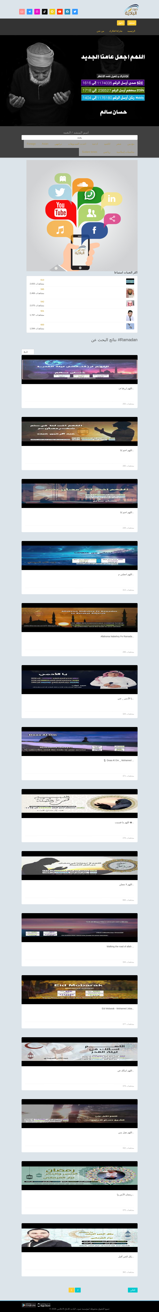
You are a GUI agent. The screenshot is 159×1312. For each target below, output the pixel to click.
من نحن (102, 31)
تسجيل (132, 23)
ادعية (103, 144)
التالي (132, 1290)
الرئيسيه (131, 31)
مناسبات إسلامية (35, 144)
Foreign (50, 144)
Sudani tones (118, 152)
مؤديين (132, 144)
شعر (122, 144)
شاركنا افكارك (117, 31)
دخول (120, 23)
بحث (79, 137)
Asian (62, 144)
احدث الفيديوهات (88, 144)
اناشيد (113, 144)
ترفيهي (72, 144)
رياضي (132, 152)
